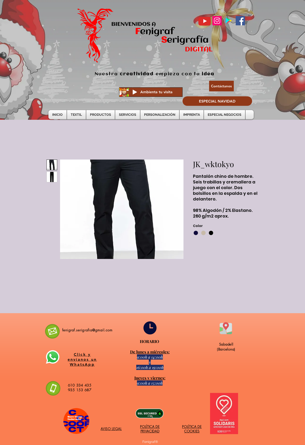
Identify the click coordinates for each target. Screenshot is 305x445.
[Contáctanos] (221, 86)
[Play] (135, 92)
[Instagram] (217, 20)
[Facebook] (240, 20)
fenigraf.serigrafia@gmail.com (87, 330)
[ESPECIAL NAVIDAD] (217, 101)
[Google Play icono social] (228, 20)
